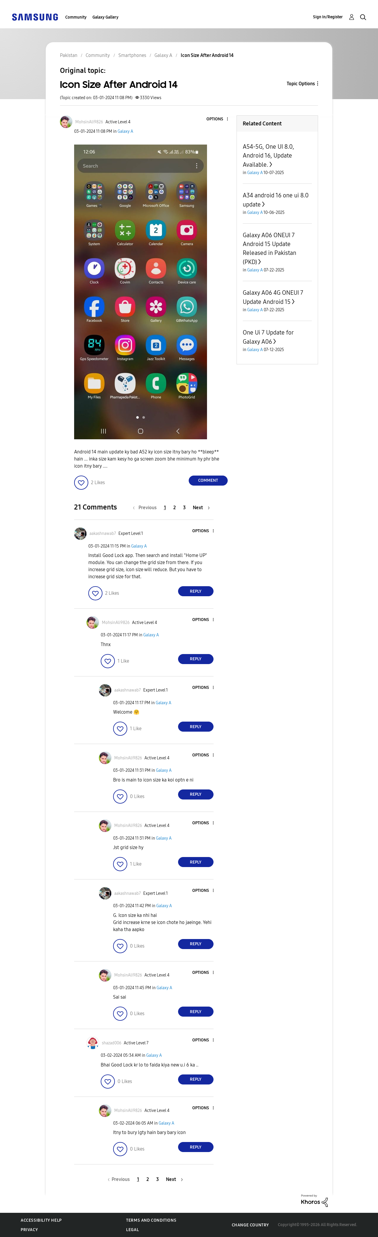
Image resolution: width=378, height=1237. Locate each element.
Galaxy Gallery (105, 17)
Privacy (29, 1229)
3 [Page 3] (184, 507)
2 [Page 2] (174, 507)
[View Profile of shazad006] (111, 1043)
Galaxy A (125, 131)
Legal (132, 1229)
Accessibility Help (41, 1220)
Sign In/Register (328, 16)
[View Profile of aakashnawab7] (102, 533)
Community (76, 17)
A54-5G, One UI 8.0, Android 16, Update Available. (268, 155)
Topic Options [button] (301, 83)
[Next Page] (201, 508)
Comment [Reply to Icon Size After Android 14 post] (208, 480)
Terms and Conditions (151, 1220)
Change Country (250, 1225)
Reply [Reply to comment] (195, 591)
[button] (217, 119)
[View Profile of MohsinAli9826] (89, 121)
